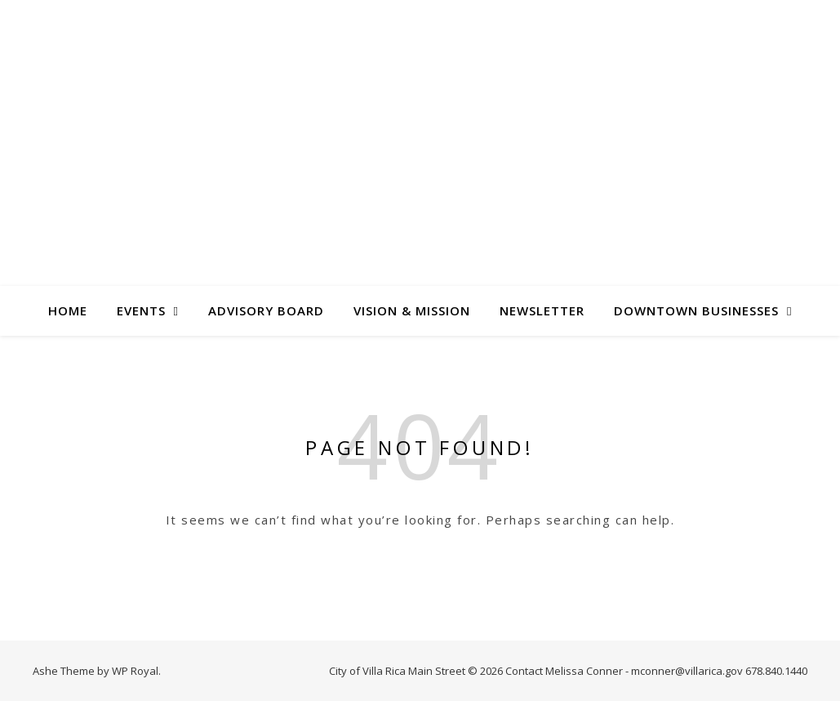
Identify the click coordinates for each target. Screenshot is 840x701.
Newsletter (542, 310)
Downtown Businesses (696, 310)
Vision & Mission (411, 310)
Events (141, 310)
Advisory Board (266, 310)
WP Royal (135, 670)
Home (67, 310)
